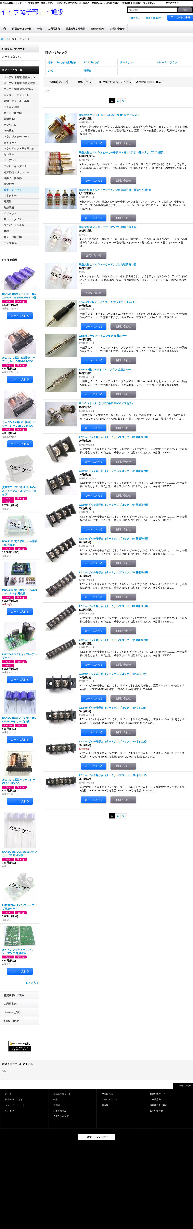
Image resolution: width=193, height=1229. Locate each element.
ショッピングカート (15, 1105)
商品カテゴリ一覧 (62, 1094)
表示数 (53, 81)
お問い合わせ (11, 1020)
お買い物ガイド (157, 1094)
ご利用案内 (10, 1003)
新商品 (56, 1105)
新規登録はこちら (154, 18)
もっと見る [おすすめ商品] (32, 982)
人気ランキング (61, 1116)
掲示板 (105, 1105)
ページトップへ (185, 1086)
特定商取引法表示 (14, 995)
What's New (107, 1094)
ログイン (135, 18)
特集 (55, 1099)
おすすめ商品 (59, 1110)
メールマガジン (13, 1012)
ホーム (8, 1094)
